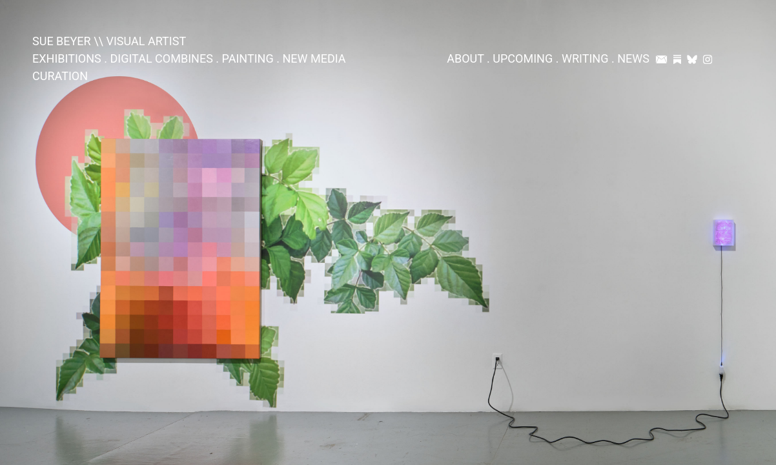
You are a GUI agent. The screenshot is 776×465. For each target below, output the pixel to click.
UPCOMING (523, 58)
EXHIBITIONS (66, 58)
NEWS (633, 58)
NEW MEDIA (313, 58)
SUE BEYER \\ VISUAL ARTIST (109, 41)
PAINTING (248, 58)
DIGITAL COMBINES (161, 58)
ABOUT (465, 58)
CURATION (60, 76)
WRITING (585, 58)
